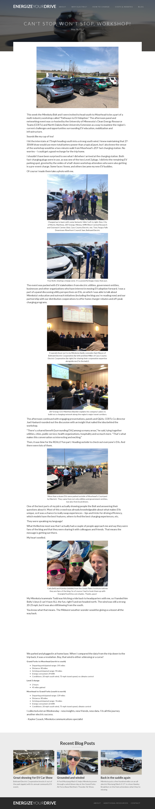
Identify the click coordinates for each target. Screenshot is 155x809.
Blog (141, 7)
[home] (34, 7)
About (62, 7)
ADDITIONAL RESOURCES (116, 803)
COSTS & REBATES (124, 7)
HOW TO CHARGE (101, 7)
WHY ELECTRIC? (79, 7)
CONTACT (135, 803)
